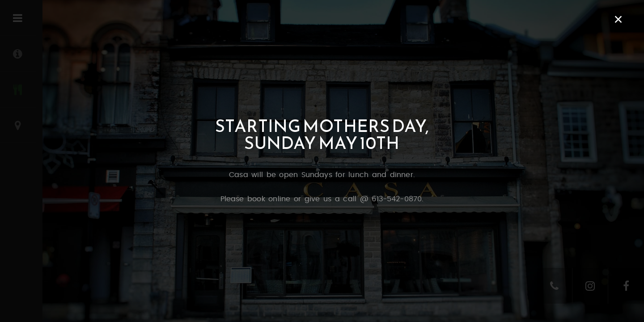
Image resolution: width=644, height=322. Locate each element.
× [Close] (618, 19)
